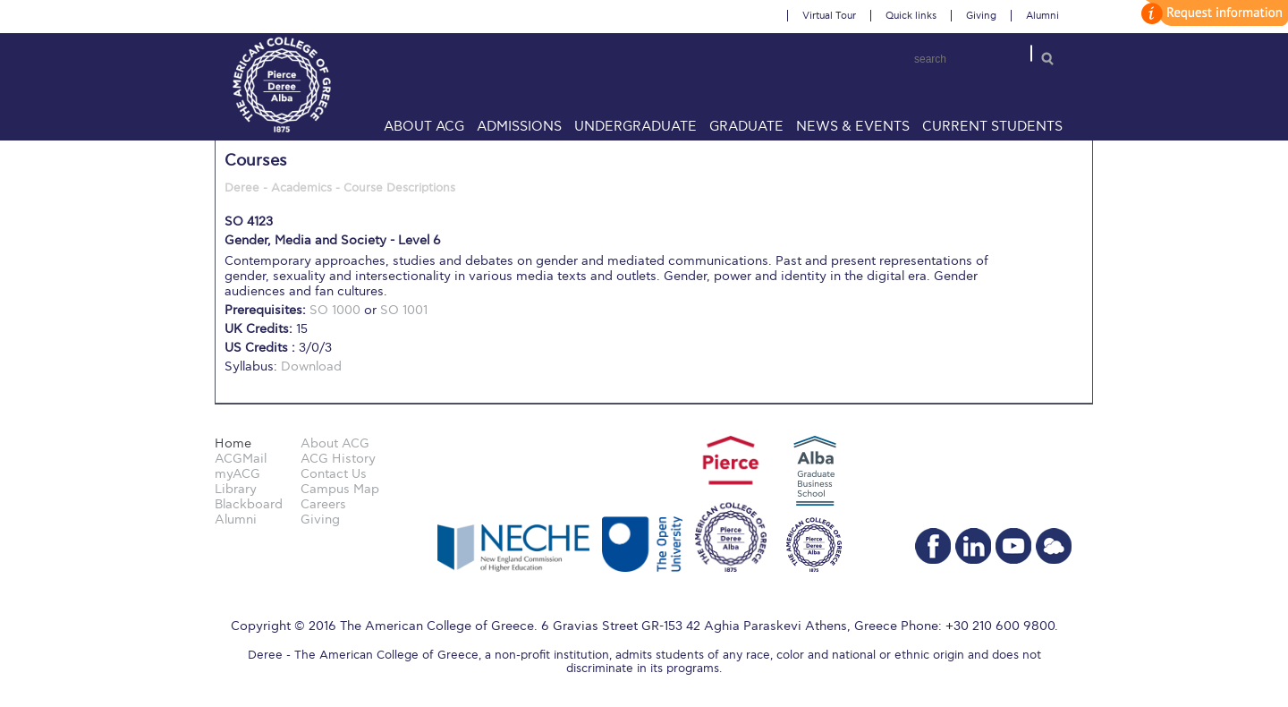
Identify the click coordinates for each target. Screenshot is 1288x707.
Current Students (992, 126)
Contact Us (334, 473)
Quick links (911, 15)
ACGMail (241, 458)
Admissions (519, 126)
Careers (323, 504)
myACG (237, 473)
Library (236, 489)
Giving (981, 15)
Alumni (1042, 15)
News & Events (853, 126)
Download (311, 366)
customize (1212, 13)
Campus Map (340, 489)
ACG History (338, 458)
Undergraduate (635, 126)
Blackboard (249, 504)
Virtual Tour (829, 15)
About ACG (424, 126)
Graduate (746, 126)
